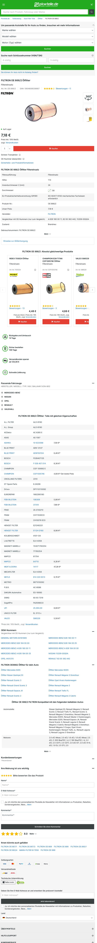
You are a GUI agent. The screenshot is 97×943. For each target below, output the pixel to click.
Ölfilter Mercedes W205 (59, 666)
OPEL (6, 397)
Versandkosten (12, 142)
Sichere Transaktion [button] (11, 155)
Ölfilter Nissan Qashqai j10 (12, 671)
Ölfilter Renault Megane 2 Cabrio (62, 692)
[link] (91, 4)
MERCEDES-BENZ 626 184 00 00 (15, 639)
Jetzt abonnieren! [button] (47, 898)
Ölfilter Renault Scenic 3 (11, 677)
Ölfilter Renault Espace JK (12, 687)
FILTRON (52, 214)
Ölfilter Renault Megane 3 (59, 682)
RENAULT (8, 401)
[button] (91, 11)
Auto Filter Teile (29, 18)
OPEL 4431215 (7, 655)
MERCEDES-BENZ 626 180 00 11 (62, 634)
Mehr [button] (29, 801)
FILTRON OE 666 (61, 843)
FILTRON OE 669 (44, 843)
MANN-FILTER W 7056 (29, 846)
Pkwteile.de (5, 18)
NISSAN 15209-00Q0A (58, 650)
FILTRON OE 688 (48, 846)
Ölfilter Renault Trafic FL (59, 687)
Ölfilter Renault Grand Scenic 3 (14, 682)
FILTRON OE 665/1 (79, 843)
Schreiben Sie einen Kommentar (47, 823)
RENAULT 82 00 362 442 (59, 655)
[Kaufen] (22, 318)
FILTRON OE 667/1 (9, 843)
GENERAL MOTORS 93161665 (14, 634)
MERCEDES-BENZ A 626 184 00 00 (64, 645)
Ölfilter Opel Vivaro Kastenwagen (62, 677)
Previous (2, 286)
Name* (4, 777)
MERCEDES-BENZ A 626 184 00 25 (16, 650)
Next (92, 286)
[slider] (6, 772)
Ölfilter (40, 18)
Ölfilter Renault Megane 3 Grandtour (64, 671)
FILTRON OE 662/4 (9, 846)
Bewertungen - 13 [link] (16, 304)
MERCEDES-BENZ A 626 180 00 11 (16, 645)
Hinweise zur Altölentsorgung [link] (15, 237)
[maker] (47, 30)
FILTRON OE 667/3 (27, 843)
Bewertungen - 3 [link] (50, 304)
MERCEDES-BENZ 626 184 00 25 (63, 639)
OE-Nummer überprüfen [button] (12, 159)
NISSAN (7, 393)
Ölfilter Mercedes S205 (10, 666)
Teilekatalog (16, 18)
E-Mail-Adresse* (8, 787)
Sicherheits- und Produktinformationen (17, 163)
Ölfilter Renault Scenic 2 (11, 692)
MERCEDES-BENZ (12, 389)
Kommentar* (6, 807)
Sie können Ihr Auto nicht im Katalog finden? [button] (19, 72)
